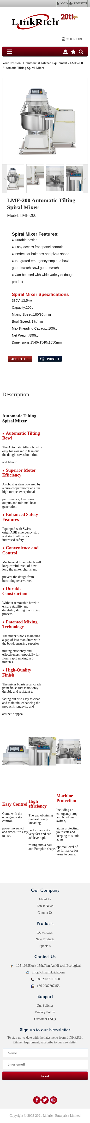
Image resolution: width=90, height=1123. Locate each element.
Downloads (45, 932)
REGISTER (78, 3)
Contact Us (45, 913)
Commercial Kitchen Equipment (45, 63)
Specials (45, 946)
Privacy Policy (45, 1012)
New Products (45, 939)
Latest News (45, 906)
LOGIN (62, 3)
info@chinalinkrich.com (45, 973)
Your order (74, 39)
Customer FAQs (45, 1019)
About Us (44, 899)
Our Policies (45, 1005)
